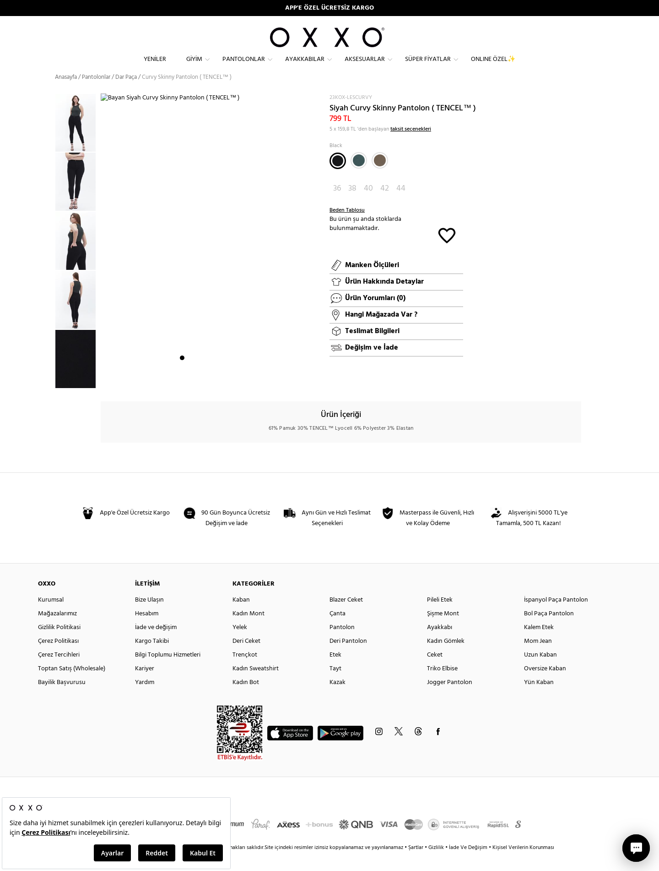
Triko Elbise (442, 685)
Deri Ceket (246, 657)
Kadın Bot (245, 699)
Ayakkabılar (304, 66)
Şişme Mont (443, 630)
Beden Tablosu (347, 226)
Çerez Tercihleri (59, 671)
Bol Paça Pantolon (549, 630)
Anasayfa (66, 94)
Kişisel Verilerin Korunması (523, 864)
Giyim (194, 66)
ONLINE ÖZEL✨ (493, 66)
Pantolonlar (243, 66)
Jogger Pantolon (449, 699)
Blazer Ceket (346, 616)
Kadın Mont (248, 630)
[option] (78, 139)
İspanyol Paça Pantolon (556, 616)
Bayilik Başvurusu (62, 699)
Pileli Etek (440, 616)
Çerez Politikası (58, 657)
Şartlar (416, 864)
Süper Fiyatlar (428, 66)
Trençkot (244, 671)
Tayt (335, 685)
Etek (335, 671)
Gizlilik (436, 864)
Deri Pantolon (348, 657)
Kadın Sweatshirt (255, 685)
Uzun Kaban (540, 671)
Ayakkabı (439, 644)
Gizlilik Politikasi (59, 644)
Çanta (338, 630)
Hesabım (146, 630)
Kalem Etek (539, 644)
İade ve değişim (156, 644)
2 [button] (190, 380)
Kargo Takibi (152, 657)
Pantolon (342, 644)
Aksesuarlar (365, 66)
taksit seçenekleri (410, 145)
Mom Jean (538, 657)
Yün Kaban (539, 699)
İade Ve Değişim (468, 864)
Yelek (239, 644)
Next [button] (105, 252)
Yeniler (155, 66)
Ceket (435, 671)
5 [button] (215, 380)
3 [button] (198, 380)
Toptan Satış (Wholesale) (71, 685)
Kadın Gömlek (446, 657)
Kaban (241, 616)
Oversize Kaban (545, 685)
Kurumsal (51, 616)
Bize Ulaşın (149, 616)
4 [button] (207, 380)
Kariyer (144, 685)
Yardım (144, 699)
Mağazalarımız (57, 630)
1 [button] (182, 380)
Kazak (338, 699)
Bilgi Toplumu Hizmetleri (167, 671)
